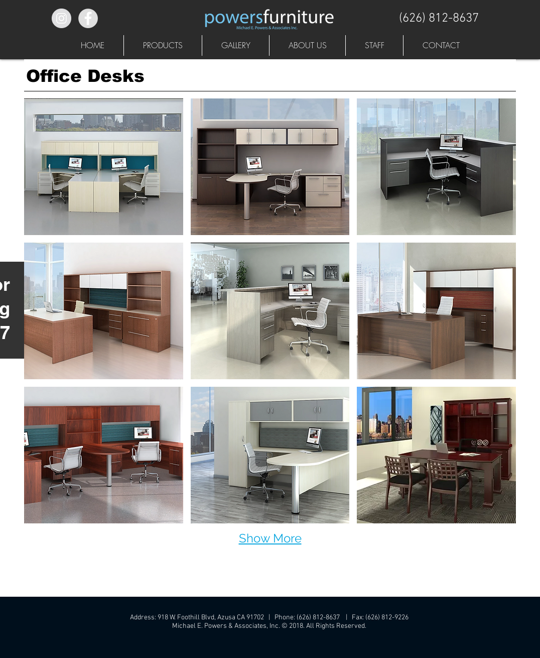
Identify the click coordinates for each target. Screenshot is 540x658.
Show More (270, 538)
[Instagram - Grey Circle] (61, 18)
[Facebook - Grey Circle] (88, 18)
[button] (163, 45)
